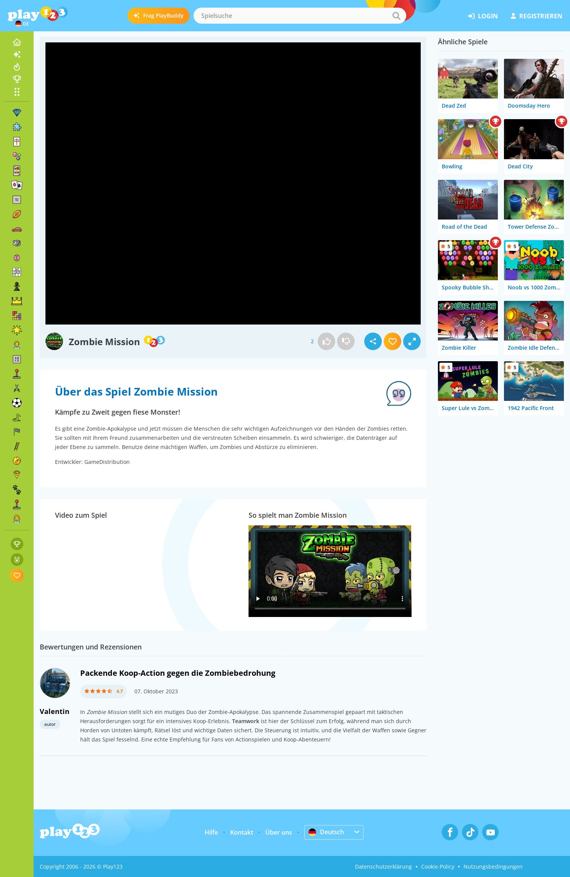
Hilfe (211, 832)
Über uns (278, 832)
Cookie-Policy (437, 866)
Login (483, 16)
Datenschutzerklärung (383, 866)
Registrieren (536, 16)
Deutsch (326, 832)
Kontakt (241, 832)
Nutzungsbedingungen (493, 866)
